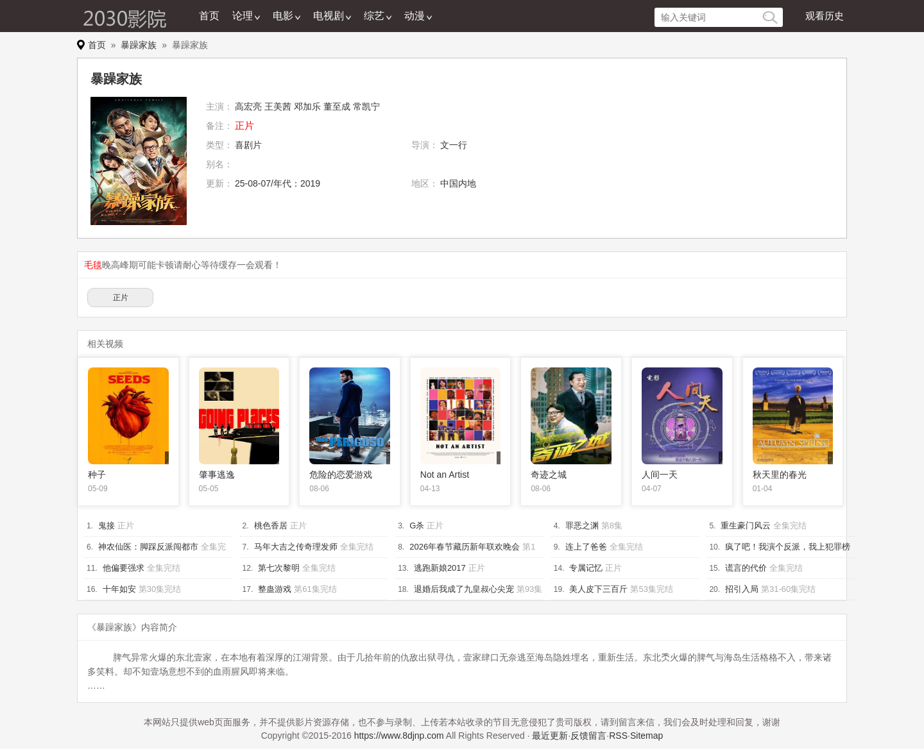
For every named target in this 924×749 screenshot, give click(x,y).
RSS (618, 735)
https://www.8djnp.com (399, 735)
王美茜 (277, 106)
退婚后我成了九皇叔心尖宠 (464, 589)
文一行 (453, 145)
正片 (120, 297)
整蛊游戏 (274, 589)
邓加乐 (307, 106)
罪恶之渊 (582, 525)
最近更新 (550, 735)
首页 (209, 15)
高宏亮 (248, 106)
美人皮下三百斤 (598, 589)
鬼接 (106, 525)
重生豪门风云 (746, 525)
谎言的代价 (746, 568)
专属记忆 (586, 568)
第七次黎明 (279, 568)
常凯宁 (366, 106)
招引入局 (741, 589)
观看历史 (824, 15)
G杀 (416, 525)
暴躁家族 (139, 45)
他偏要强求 (123, 568)
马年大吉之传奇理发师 (296, 546)
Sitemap (646, 735)
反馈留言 (588, 735)
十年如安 (119, 589)
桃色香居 (270, 525)
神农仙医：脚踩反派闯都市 (148, 546)
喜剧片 (248, 145)
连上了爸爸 (586, 546)
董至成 (336, 106)
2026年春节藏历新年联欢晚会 (464, 546)
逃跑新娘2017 (440, 568)
